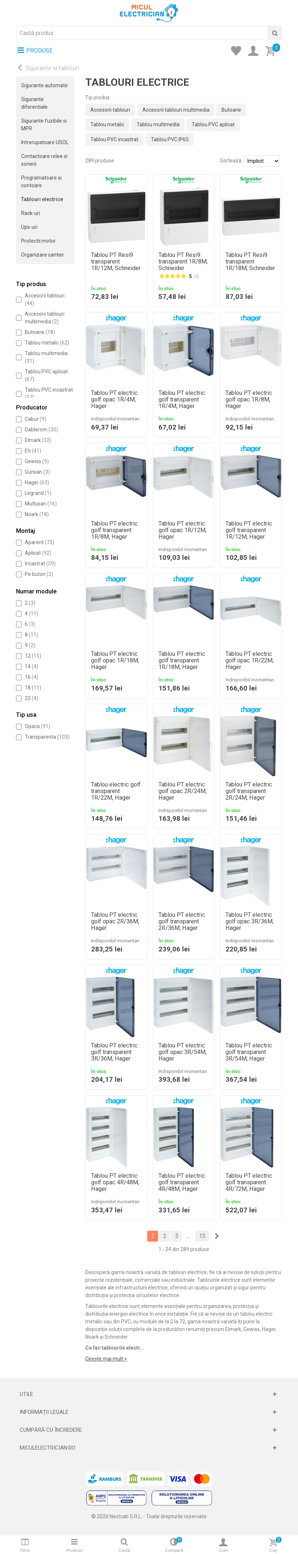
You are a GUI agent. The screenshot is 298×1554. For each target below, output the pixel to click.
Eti (33, 451)
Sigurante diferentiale (34, 103)
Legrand (38, 493)
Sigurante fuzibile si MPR (44, 124)
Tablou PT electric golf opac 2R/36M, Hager (115, 921)
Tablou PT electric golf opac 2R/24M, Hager (182, 791)
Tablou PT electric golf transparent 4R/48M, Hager (181, 1182)
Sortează (231, 161)
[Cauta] (274, 33)
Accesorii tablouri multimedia (175, 110)
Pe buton (39, 574)
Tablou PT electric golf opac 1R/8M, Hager (249, 399)
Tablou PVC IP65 (170, 139)
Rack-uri (30, 213)
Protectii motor (38, 241)
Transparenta (47, 737)
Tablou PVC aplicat (213, 124)
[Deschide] (149, 1394)
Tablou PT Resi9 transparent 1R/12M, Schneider (116, 262)
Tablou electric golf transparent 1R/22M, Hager (116, 791)
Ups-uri (29, 227)
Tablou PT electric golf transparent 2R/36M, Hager (181, 921)
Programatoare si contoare (41, 181)
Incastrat (40, 563)
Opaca (37, 726)
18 (33, 688)
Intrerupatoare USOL (44, 142)
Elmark (38, 440)
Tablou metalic (47, 343)
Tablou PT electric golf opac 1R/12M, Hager (182, 530)
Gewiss (37, 461)
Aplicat (38, 553)
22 (31, 698)
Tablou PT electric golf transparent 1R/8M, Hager (114, 530)
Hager (37, 482)
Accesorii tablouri (110, 110)
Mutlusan (41, 504)
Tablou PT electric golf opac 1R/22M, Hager (250, 660)
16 (31, 677)
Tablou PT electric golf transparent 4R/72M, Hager (249, 1182)
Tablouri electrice (42, 199)
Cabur (35, 419)
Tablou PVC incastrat (114, 139)
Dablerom (41, 429)
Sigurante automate (44, 85)
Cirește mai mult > (106, 1359)
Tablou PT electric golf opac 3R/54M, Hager (182, 1052)
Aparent (39, 542)
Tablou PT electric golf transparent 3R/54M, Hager (249, 1052)
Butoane (40, 332)
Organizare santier (42, 255)
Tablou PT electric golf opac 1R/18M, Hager (115, 660)
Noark (37, 514)
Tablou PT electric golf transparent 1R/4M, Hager (181, 399)
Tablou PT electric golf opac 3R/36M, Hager (250, 921)
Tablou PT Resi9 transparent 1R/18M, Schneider (250, 262)
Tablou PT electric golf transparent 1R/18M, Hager (181, 660)
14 (31, 666)
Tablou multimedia (158, 124)
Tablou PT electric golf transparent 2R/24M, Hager (249, 791)
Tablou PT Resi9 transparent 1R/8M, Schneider (183, 262)
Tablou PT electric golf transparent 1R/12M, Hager (249, 530)
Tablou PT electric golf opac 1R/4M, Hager (114, 399)
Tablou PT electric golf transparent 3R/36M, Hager (114, 1052)
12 (33, 656)
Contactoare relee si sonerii (44, 160)
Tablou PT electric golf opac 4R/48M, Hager (115, 1182)
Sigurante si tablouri (52, 68)
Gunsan (37, 472)
